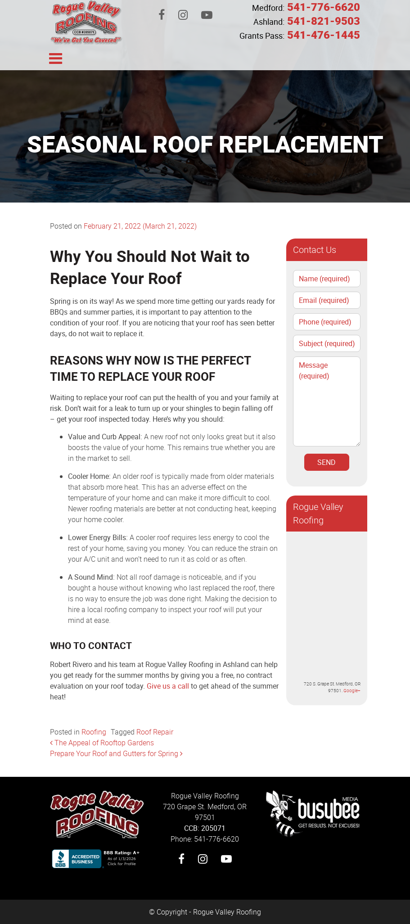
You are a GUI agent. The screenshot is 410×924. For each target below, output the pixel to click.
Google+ (351, 690)
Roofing (93, 732)
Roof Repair (154, 732)
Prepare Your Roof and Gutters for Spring (116, 753)
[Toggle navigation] (55, 58)
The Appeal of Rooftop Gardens (102, 743)
